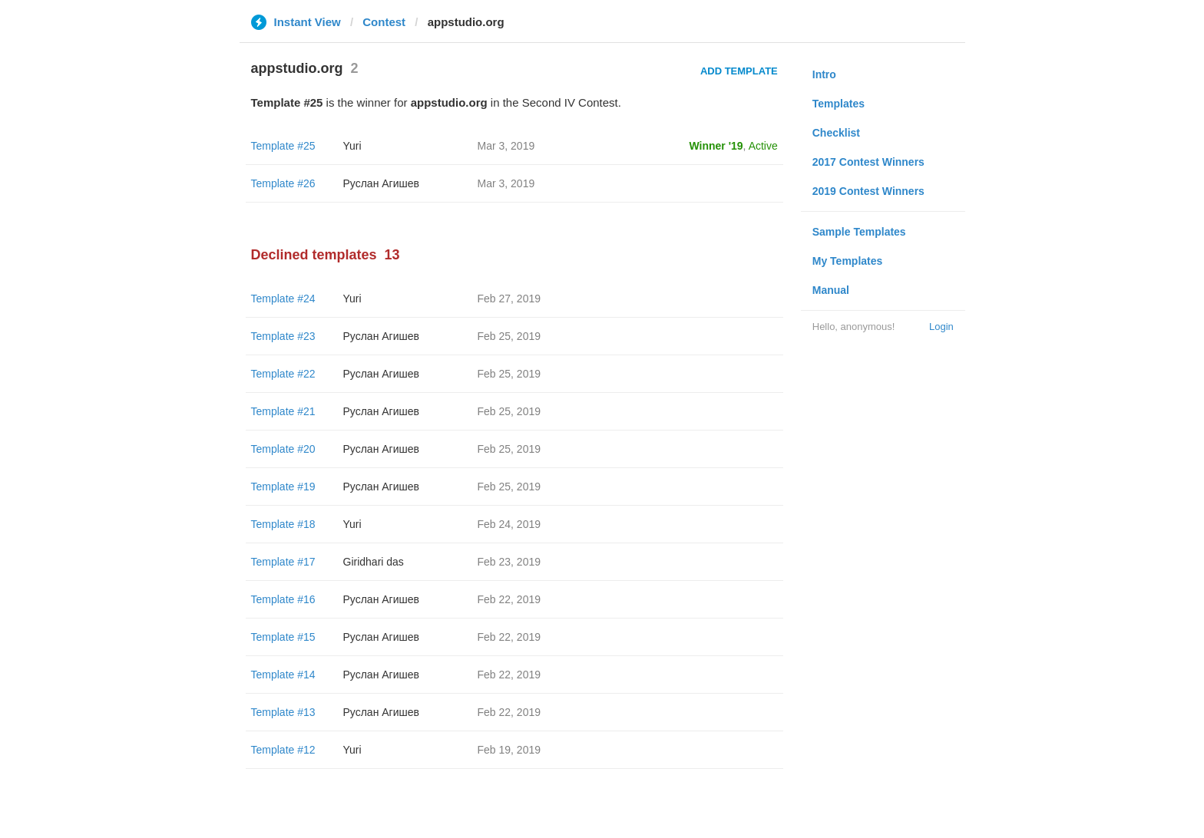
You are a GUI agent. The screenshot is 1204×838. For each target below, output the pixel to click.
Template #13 (283, 712)
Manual (830, 290)
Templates (838, 103)
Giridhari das (373, 562)
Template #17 (283, 562)
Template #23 (283, 336)
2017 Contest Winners (868, 162)
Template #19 (283, 486)
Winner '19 (716, 146)
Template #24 (283, 298)
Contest (383, 21)
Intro (824, 74)
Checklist (836, 133)
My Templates (847, 261)
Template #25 (283, 146)
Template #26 (283, 183)
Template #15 (283, 637)
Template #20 (283, 449)
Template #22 (283, 374)
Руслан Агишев (381, 183)
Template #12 (283, 750)
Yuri (352, 146)
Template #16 (283, 599)
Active (763, 146)
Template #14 (283, 674)
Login (941, 326)
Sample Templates (859, 232)
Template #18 (283, 524)
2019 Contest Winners (868, 191)
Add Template (739, 71)
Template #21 (283, 411)
